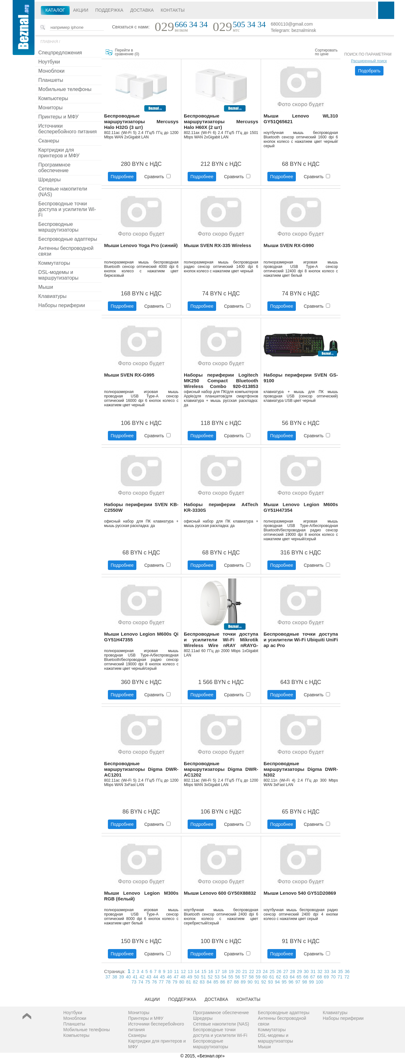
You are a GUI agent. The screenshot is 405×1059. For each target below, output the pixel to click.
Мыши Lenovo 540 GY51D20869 (300, 893)
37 (107, 976)
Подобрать (369, 70)
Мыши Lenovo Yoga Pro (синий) (141, 245)
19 (231, 971)
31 (313, 971)
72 (346, 976)
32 (319, 971)
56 (237, 976)
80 (181, 981)
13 (190, 971)
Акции (80, 10)
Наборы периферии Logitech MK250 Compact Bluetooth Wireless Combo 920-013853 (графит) (221, 381)
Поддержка (109, 10)
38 (114, 976)
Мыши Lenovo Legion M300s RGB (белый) (141, 895)
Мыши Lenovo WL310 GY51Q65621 (301, 118)
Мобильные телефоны (64, 89)
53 (217, 976)
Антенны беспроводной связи (65, 251)
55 (231, 976)
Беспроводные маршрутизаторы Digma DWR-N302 (301, 769)
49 (189, 976)
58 (251, 976)
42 (142, 976)
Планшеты (50, 80)
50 (196, 976)
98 (304, 981)
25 (272, 971)
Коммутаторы (54, 263)
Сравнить (157, 176)
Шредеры (49, 179)
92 (263, 981)
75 (147, 981)
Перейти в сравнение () (127, 52)
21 (244, 971)
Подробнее (122, 176)
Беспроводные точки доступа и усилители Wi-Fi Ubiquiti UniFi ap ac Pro (301, 639)
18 (224, 971)
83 (202, 981)
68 (319, 976)
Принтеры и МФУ (58, 116)
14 (197, 971)
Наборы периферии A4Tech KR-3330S (221, 507)
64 (292, 976)
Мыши (45, 287)
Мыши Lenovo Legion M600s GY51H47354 (301, 507)
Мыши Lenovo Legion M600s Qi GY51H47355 (141, 636)
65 (299, 976)
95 (284, 981)
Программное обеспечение (54, 167)
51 (203, 976)
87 (229, 981)
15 (203, 971)
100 (319, 981)
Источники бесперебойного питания (67, 128)
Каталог (55, 10)
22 (251, 971)
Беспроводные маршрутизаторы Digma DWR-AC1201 (141, 769)
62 (278, 976)
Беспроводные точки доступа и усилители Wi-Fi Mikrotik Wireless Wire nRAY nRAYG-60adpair (221, 640)
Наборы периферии (61, 305)
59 (258, 976)
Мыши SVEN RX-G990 (289, 245)
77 (161, 981)
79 (175, 981)
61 (271, 976)
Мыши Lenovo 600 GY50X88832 (220, 893)
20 (237, 971)
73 (134, 981)
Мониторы (50, 107)
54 (224, 976)
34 (333, 971)
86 (222, 981)
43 (149, 976)
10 (169, 971)
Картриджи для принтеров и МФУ (58, 152)
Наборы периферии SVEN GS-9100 (301, 377)
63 (285, 976)
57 (244, 976)
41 (135, 976)
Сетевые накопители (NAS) (62, 191)
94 (277, 981)
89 (243, 981)
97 (297, 981)
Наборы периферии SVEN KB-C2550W (141, 507)
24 (265, 971)
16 (210, 971)
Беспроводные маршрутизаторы (58, 227)
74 (140, 981)
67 (312, 976)
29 (299, 971)
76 (154, 981)
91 (256, 981)
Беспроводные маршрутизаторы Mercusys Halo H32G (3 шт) (141, 121)
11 (176, 971)
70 (333, 976)
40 (128, 976)
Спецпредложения (60, 52)
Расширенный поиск (369, 61)
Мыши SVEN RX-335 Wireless (217, 245)
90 (249, 981)
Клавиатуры (52, 296)
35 (340, 971)
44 (155, 976)
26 (279, 971)
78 (168, 981)
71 (340, 976)
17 (217, 971)
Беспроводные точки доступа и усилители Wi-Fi (67, 209)
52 (210, 976)
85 (215, 981)
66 (305, 976)
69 (326, 976)
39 (121, 976)
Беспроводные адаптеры (67, 239)
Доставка (142, 10)
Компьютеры (53, 98)
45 (162, 976)
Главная (49, 41)
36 (347, 971)
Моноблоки (51, 71)
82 (195, 981)
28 (292, 971)
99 (311, 981)
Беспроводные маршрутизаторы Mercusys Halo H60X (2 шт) (221, 121)
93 (270, 981)
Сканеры (48, 140)
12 (183, 971)
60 (264, 976)
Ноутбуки (49, 61)
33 (326, 971)
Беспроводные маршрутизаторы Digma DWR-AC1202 (221, 769)
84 (209, 981)
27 (285, 971)
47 (176, 976)
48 (182, 976)
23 (258, 971)
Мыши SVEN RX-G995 (129, 375)
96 (291, 981)
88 (236, 981)
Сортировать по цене (326, 52)
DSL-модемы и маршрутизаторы (58, 275)
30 (306, 971)
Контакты (173, 10)
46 (169, 976)
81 (188, 981)
